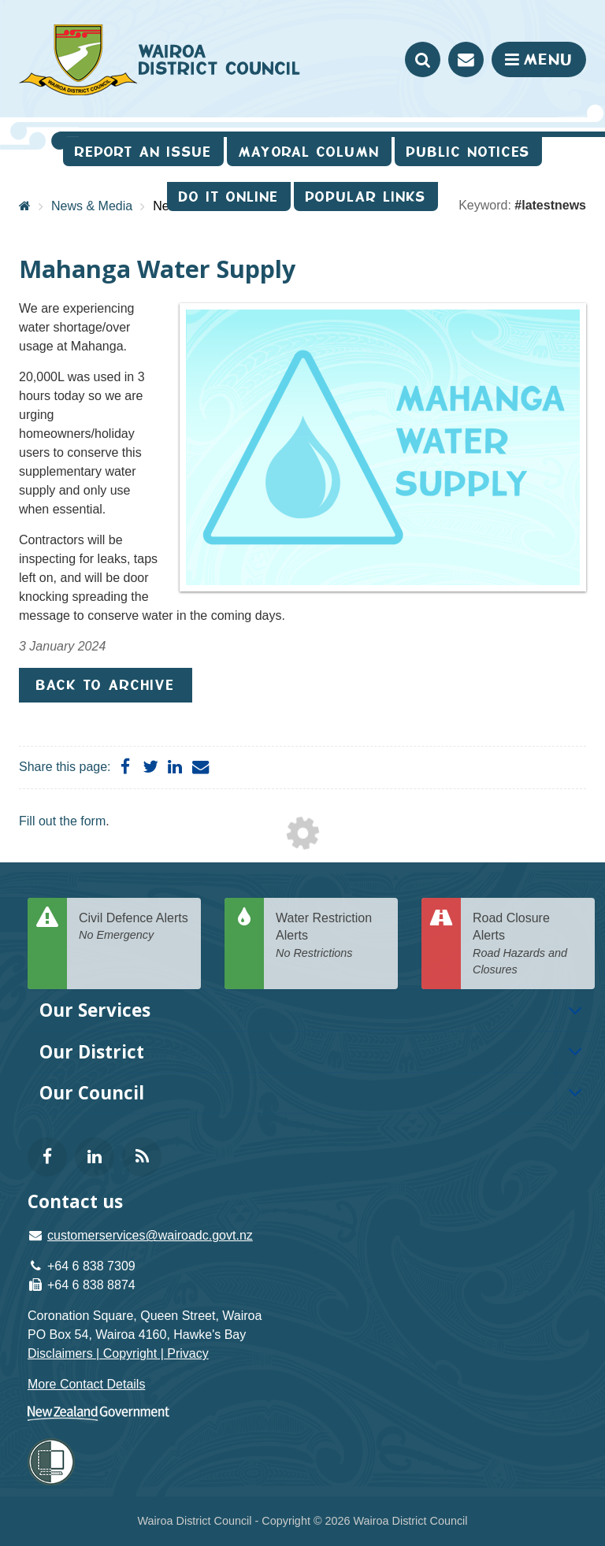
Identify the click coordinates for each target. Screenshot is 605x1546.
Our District (91, 1052)
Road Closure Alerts (528, 944)
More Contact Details (86, 1384)
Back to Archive (105, 684)
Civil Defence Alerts (134, 927)
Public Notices (468, 151)
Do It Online (229, 196)
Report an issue (143, 151)
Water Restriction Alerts (331, 936)
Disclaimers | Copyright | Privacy (118, 1353)
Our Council (91, 1093)
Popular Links (366, 196)
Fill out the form (62, 821)
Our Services (94, 1010)
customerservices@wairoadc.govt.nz (150, 1235)
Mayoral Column (309, 151)
